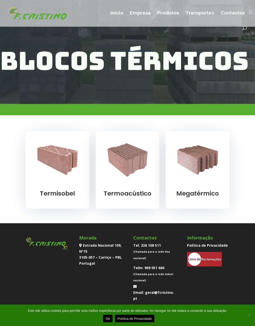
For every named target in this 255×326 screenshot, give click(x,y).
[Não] (248, 315)
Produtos (168, 13)
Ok (108, 319)
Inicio (116, 13)
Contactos (233, 13)
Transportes (200, 13)
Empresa (140, 13)
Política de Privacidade (207, 245)
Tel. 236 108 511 (147, 245)
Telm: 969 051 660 (148, 267)
